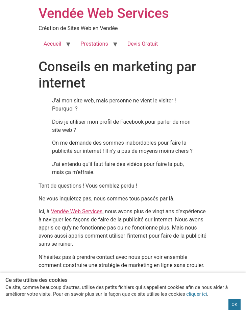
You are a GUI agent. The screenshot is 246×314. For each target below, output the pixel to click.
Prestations (94, 44)
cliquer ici (196, 294)
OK (234, 304)
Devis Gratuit (142, 44)
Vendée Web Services (104, 13)
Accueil (52, 44)
